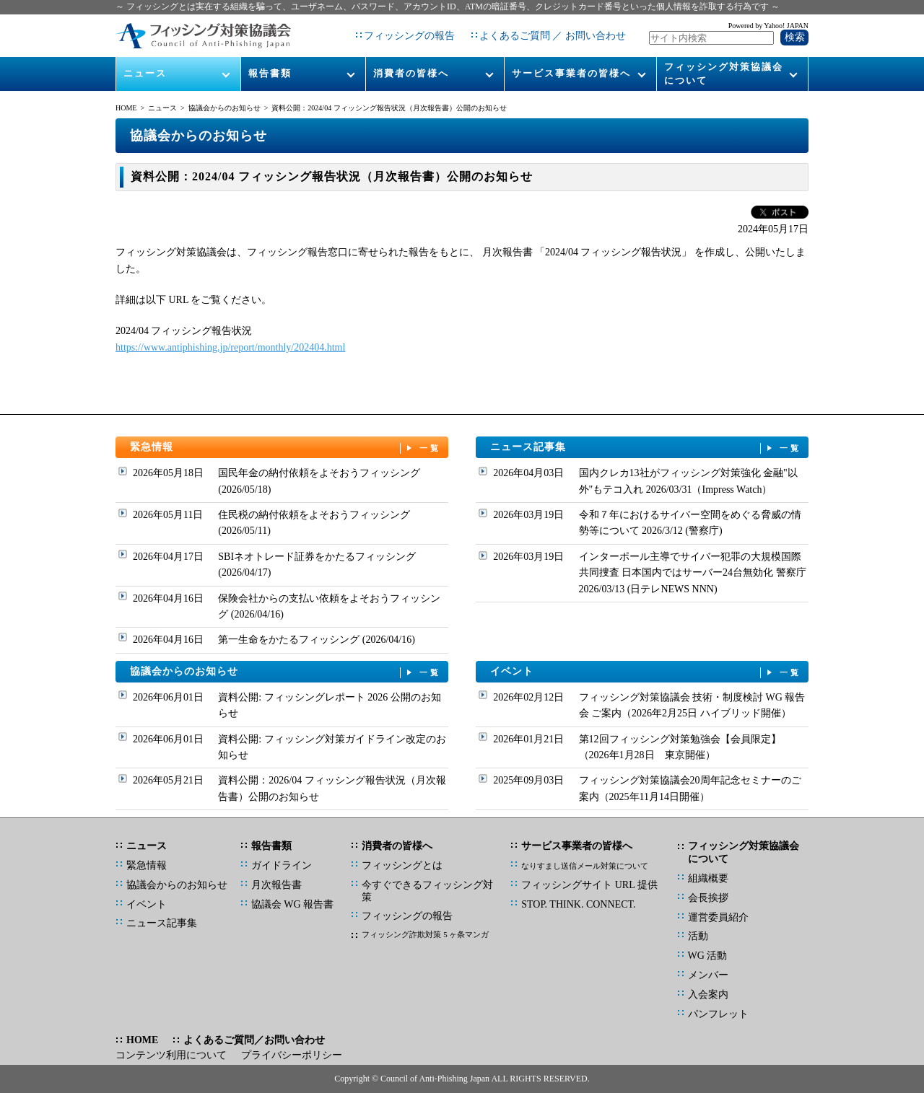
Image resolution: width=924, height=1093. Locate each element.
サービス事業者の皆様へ (571, 73)
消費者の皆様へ (411, 73)
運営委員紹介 (718, 917)
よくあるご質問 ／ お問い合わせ (552, 35)
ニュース (145, 73)
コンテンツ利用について (171, 1055)
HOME (126, 108)
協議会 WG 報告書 (292, 904)
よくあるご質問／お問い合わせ (254, 1040)
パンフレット (718, 1014)
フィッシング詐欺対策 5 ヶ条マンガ (425, 934)
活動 (698, 936)
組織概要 (708, 878)
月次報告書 (276, 884)
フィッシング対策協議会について (723, 73)
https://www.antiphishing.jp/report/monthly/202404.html (230, 347)
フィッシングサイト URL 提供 (589, 884)
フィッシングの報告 (409, 35)
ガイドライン (281, 865)
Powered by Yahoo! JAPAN (768, 26)
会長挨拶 (708, 897)
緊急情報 (286, 448)
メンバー (708, 975)
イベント (646, 672)
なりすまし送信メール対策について (584, 865)
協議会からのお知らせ (224, 108)
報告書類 (270, 73)
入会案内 (708, 994)
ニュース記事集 (646, 448)
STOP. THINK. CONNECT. (578, 904)
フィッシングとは (402, 865)
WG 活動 (708, 955)
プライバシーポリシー (291, 1055)
